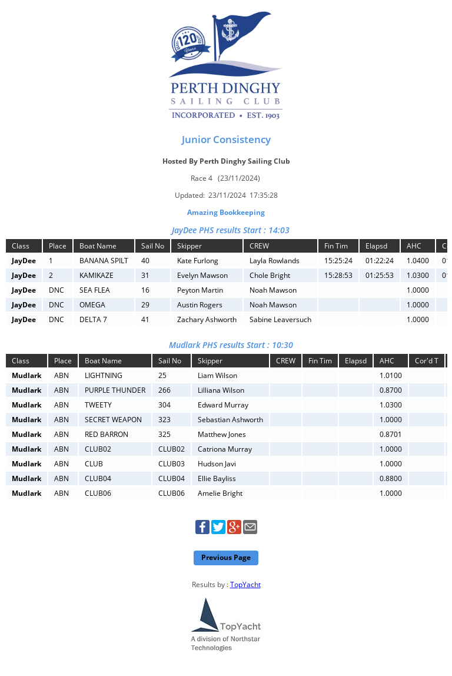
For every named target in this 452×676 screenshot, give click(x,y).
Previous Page (226, 557)
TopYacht (245, 584)
